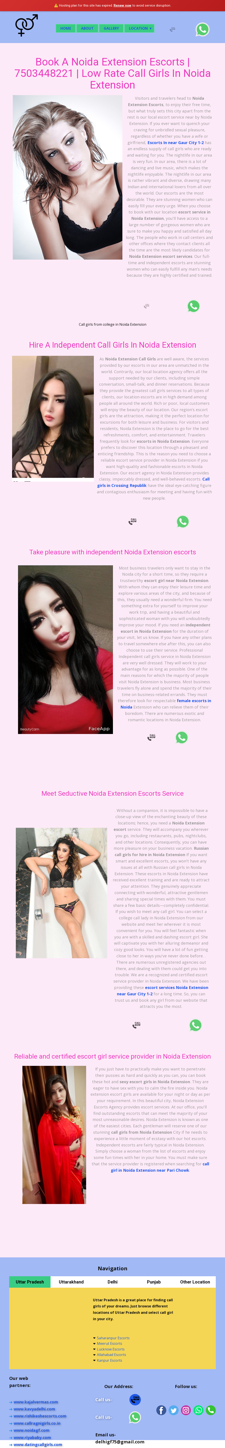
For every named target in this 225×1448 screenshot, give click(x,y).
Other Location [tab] (195, 1282)
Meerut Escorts (109, 1343)
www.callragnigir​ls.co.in (37, 1423)
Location (138, 28)
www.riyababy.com (32, 1437)
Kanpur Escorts (109, 1360)
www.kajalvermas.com (36, 1402)
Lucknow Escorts (111, 1349)
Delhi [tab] (113, 1282)
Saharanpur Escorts (113, 1338)
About (87, 28)
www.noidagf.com (31, 1430)
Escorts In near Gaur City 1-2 (175, 142)
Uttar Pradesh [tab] (30, 1282)
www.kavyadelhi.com (34, 1409)
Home (65, 28)
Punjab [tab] (154, 1282)
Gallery (111, 28)
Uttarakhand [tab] (71, 1282)
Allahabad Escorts (111, 1354)
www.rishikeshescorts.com (40, 1416)
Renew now (122, 5)
